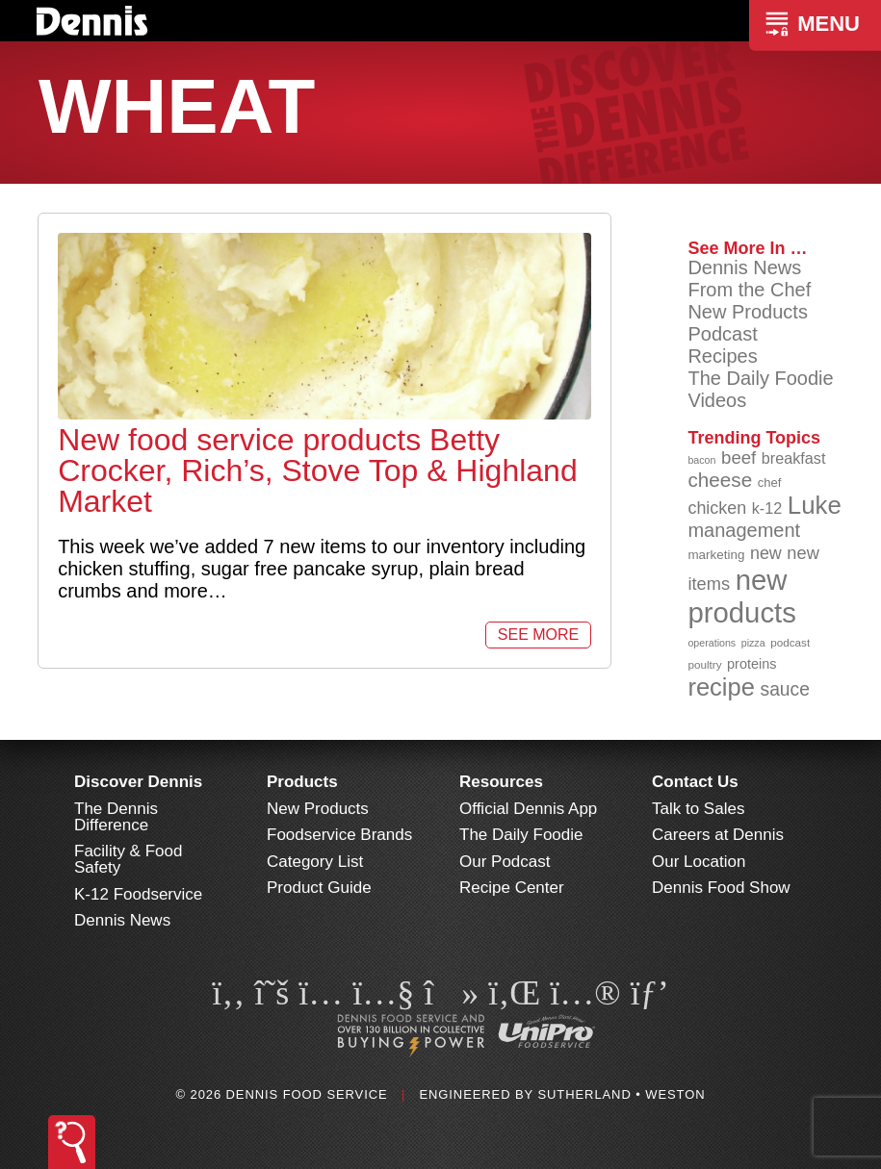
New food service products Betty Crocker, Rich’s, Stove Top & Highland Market (318, 470)
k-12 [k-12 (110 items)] (767, 508)
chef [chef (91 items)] (770, 482)
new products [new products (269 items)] (741, 596)
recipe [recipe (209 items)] (721, 686)
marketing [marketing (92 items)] (715, 554)
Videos (716, 400)
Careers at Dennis (718, 835)
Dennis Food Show (721, 887)
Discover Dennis (138, 782)
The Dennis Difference (116, 817)
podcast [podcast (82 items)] (790, 642)
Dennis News (744, 267)
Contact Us (695, 782)
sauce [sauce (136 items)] (785, 689)
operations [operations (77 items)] (711, 642)
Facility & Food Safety (128, 859)
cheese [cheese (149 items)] (719, 480)
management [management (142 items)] (743, 530)
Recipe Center (511, 887)
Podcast (722, 333)
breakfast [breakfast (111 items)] (794, 458)
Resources (501, 782)
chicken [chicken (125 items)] (716, 508)
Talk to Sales (698, 809)
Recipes (722, 356)
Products (302, 782)
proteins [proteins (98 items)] (751, 664)
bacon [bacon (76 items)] (701, 460)
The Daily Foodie (760, 378)
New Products (747, 311)
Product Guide (319, 887)
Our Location (698, 861)
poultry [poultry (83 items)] (704, 664)
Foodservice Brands (339, 835)
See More (538, 634)
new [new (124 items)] (766, 553)
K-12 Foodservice (138, 894)
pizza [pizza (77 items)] (753, 642)
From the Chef (749, 289)
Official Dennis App (528, 809)
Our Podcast (505, 861)
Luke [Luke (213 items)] (815, 505)
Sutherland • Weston (621, 1094)
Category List (315, 861)
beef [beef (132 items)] (738, 457)
